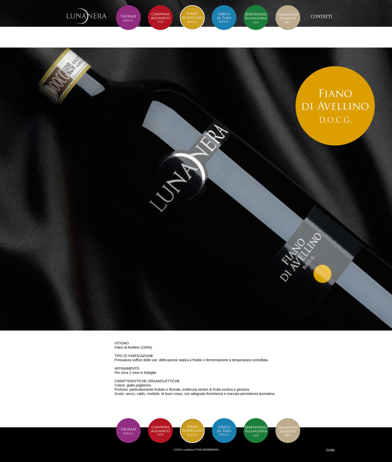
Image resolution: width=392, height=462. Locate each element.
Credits (330, 449)
